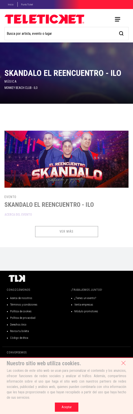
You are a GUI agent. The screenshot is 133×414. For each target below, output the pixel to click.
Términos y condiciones (23, 304)
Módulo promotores (86, 311)
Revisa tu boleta (19, 331)
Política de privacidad (22, 317)
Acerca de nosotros (21, 298)
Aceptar (67, 407)
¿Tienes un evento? (85, 298)
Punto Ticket (27, 4)
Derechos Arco (18, 324)
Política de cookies (21, 311)
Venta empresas (83, 304)
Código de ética (19, 337)
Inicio (10, 4)
